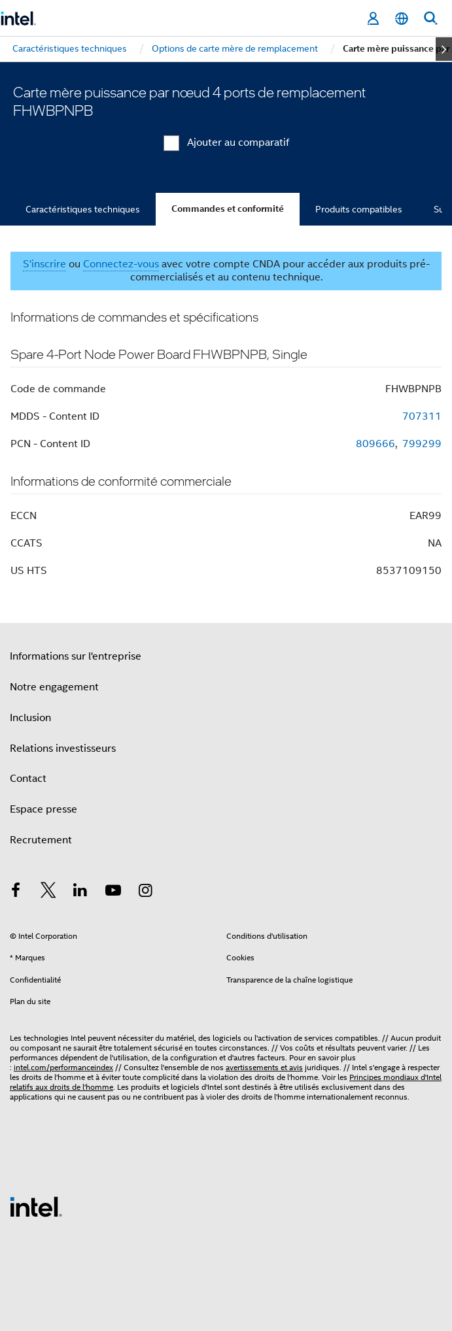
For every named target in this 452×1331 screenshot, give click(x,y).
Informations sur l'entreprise (75, 656)
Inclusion (30, 717)
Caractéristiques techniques (83, 209)
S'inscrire (44, 264)
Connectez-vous (121, 264)
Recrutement (41, 840)
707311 (422, 416)
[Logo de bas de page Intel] (36, 1206)
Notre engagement (54, 687)
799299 (422, 443)
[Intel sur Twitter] (48, 892)
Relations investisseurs (63, 748)
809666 (375, 443)
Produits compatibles (358, 209)
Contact (28, 778)
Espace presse (43, 809)
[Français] (401, 19)
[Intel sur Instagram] (145, 892)
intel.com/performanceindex (63, 1067)
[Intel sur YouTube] (113, 892)
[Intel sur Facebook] (16, 892)
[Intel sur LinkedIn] (80, 892)
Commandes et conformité (227, 209)
